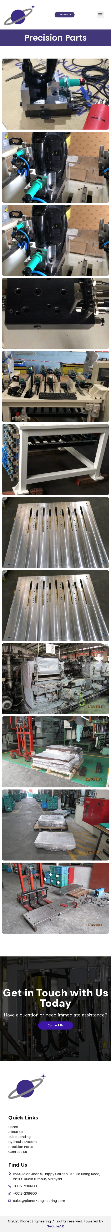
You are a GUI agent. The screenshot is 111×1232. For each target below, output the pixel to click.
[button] (100, 14)
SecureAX (55, 1226)
